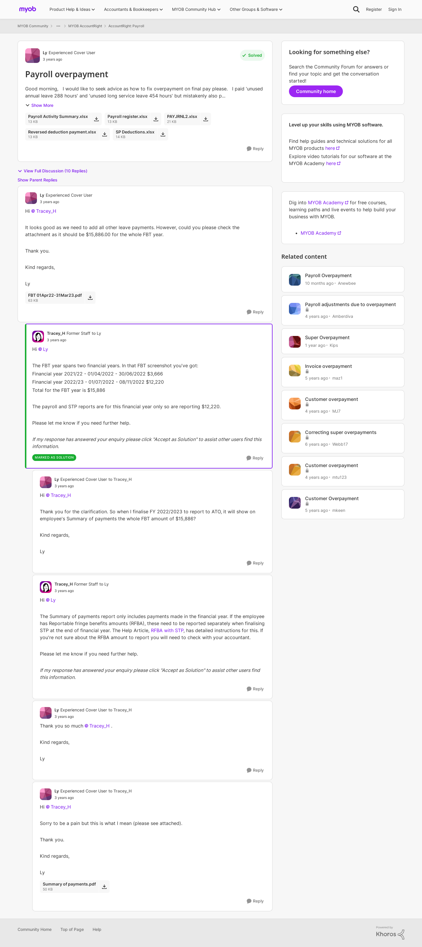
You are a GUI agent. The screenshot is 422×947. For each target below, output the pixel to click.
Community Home (35, 929)
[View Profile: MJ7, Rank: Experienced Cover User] (295, 403)
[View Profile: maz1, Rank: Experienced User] (295, 370)
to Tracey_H (120, 479)
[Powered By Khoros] (390, 933)
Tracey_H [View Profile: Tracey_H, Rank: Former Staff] (56, 333)
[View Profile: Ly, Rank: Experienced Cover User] (32, 55)
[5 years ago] (316, 378)
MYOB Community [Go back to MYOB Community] (33, 26)
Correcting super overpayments (341, 432)
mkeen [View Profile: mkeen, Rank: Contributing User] (338, 509)
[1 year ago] (315, 345)
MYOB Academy (326, 202)
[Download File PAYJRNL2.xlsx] (205, 119)
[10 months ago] (319, 283)
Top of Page (72, 929)
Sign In (394, 9)
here (330, 148)
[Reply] (255, 149)
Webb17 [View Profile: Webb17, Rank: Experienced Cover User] (340, 444)
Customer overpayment (331, 399)
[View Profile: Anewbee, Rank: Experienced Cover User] (295, 280)
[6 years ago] (316, 444)
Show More (39, 105)
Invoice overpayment (328, 366)
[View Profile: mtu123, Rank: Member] (295, 470)
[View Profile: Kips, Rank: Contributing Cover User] (295, 342)
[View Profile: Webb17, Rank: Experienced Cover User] (295, 436)
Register (374, 9)
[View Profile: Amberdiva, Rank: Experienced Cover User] (295, 309)
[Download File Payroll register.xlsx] (155, 119)
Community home (316, 91)
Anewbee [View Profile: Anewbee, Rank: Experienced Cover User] (347, 283)
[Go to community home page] (28, 9)
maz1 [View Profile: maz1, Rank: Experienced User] (337, 377)
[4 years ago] (316, 316)
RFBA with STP (167, 630)
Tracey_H (46, 211)
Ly (45, 349)
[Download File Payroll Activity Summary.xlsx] (96, 119)
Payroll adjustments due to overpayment (350, 304)
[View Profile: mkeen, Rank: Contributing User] (295, 503)
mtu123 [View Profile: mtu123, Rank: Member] (339, 477)
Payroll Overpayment (328, 275)
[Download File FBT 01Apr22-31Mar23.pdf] (90, 297)
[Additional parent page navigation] (58, 26)
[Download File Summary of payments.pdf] (104, 886)
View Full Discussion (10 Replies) (52, 171)
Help (97, 929)
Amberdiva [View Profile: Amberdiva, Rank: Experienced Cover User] (342, 316)
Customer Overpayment (332, 498)
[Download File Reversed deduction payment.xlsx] (104, 134)
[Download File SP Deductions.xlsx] (162, 134)
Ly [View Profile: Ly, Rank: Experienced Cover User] (45, 52)
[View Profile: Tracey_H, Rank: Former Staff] (38, 336)
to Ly (96, 333)
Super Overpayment (327, 337)
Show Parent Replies (37, 179)
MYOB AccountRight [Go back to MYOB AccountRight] (85, 26)
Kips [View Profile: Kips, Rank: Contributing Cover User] (334, 344)
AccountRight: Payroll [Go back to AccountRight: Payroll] (126, 26)
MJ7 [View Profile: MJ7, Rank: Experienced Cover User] (336, 411)
